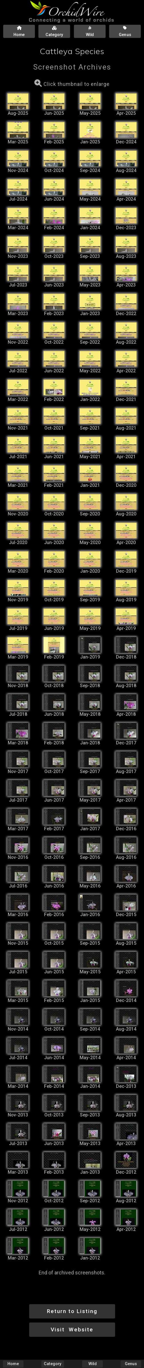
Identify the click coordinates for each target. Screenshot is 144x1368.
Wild (92, 1363)
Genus (131, 1363)
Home (13, 1363)
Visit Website (72, 1329)
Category (53, 1363)
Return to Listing (72, 1311)
